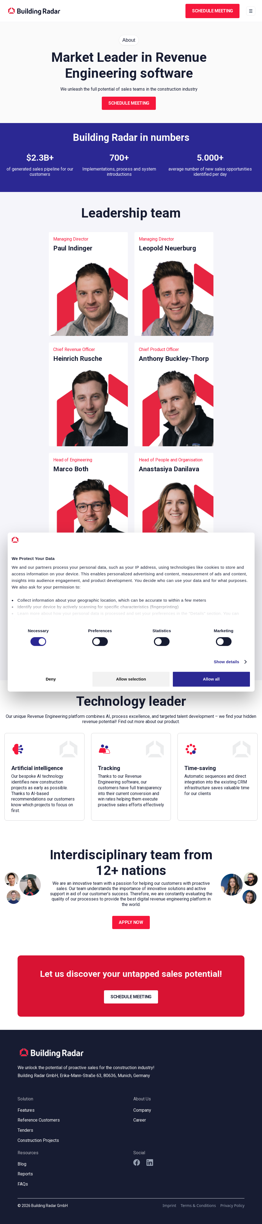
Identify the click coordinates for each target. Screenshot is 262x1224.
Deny (51, 679)
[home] (34, 11)
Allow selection (131, 679)
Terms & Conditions (198, 1205)
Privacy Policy (232, 1205)
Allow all (211, 679)
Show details (226, 661)
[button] (250, 11)
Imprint (169, 1205)
